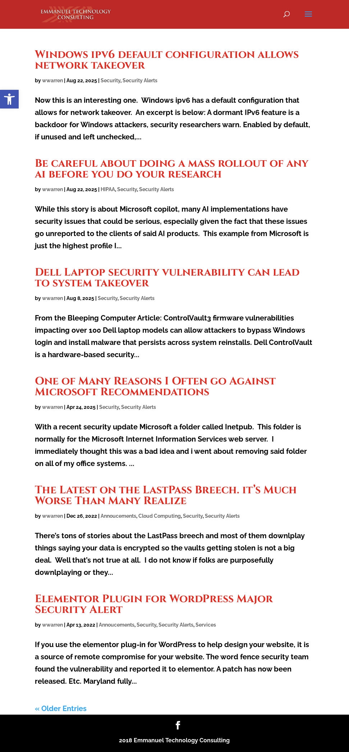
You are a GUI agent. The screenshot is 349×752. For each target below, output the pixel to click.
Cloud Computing (159, 516)
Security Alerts (140, 80)
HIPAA (108, 189)
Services (206, 625)
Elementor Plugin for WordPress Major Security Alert (154, 604)
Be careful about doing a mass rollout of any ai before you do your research (171, 168)
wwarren (52, 80)
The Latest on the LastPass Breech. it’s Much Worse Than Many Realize (166, 495)
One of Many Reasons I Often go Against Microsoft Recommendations (155, 386)
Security (110, 80)
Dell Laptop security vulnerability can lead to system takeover (167, 277)
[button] (9, 99)
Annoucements (118, 516)
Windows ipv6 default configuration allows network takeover (167, 60)
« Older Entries (61, 708)
